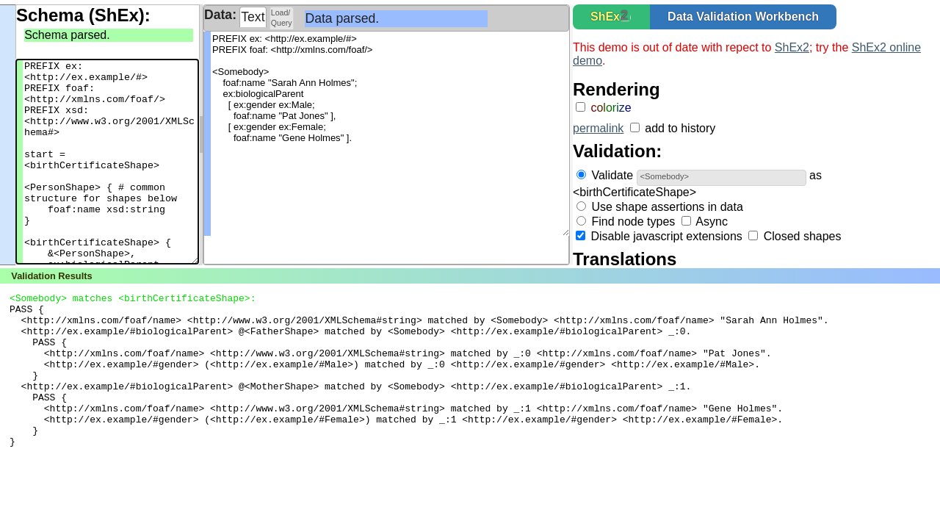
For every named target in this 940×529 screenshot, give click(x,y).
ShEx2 (792, 47)
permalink (598, 128)
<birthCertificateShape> (634, 192)
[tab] (253, 17)
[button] (625, 17)
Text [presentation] (252, 17)
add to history (680, 128)
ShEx (605, 16)
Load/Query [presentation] (281, 17)
